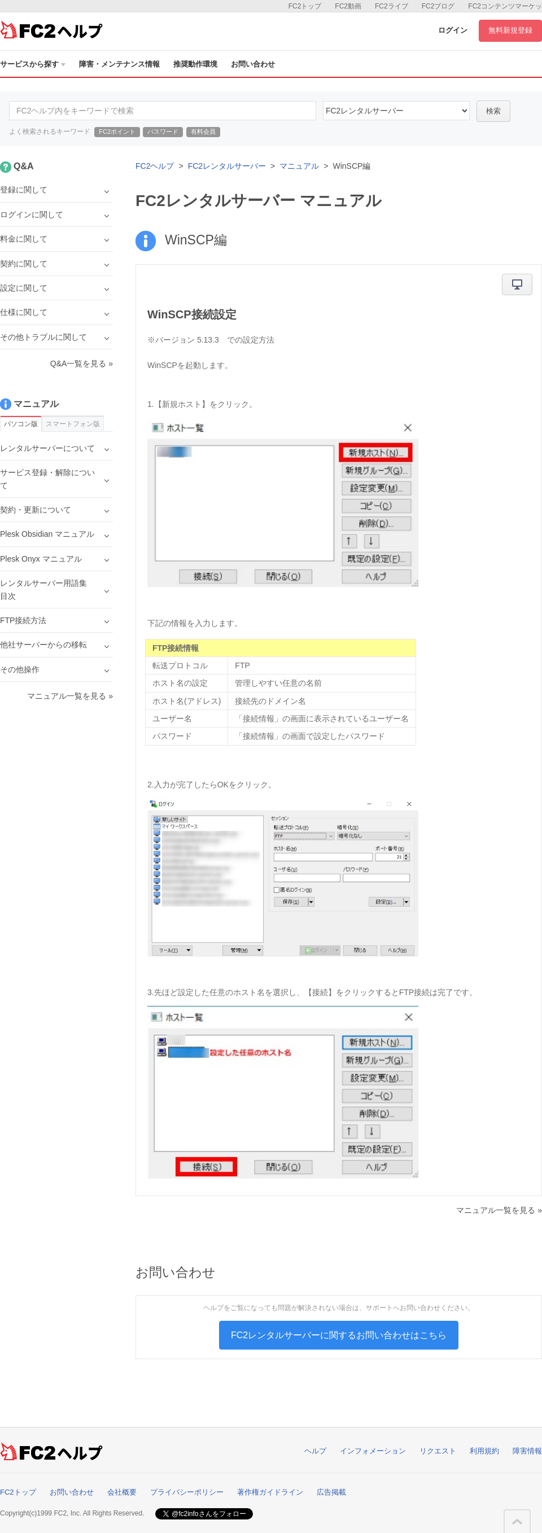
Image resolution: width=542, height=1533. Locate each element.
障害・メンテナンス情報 (119, 64)
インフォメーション (373, 1451)
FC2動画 (348, 6)
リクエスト (437, 1451)
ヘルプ (315, 1451)
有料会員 (203, 131)
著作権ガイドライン (270, 1492)
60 (396, 110)
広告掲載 (331, 1492)
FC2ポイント (117, 131)
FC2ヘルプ (155, 165)
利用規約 (484, 1451)
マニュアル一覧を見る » (499, 1210)
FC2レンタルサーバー (227, 165)
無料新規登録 (510, 30)
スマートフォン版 (73, 424)
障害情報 (527, 1451)
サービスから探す (32, 64)
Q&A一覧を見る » (81, 363)
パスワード (162, 131)
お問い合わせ (253, 64)
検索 (493, 111)
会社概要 (122, 1492)
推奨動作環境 (195, 64)
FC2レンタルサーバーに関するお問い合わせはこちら (339, 1335)
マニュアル (299, 165)
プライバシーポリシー (187, 1492)
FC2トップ (305, 6)
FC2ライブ (391, 6)
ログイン (452, 30)
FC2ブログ (438, 6)
